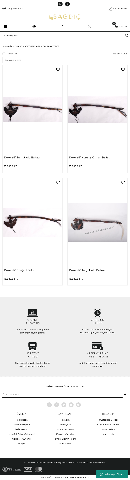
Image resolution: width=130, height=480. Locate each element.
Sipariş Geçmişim (65, 429)
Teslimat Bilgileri (21, 424)
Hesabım (65, 420)
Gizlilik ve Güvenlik (21, 439)
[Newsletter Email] (62, 394)
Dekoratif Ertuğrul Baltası (20, 270)
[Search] (65, 36)
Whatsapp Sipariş (112, 474)
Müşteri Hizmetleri (108, 420)
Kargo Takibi (108, 429)
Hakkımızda (22, 420)
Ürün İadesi (65, 443)
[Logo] (65, 16)
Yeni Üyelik (65, 424)
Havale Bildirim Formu (65, 439)
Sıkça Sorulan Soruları (108, 424)
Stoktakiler (11, 53)
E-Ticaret (57, 477)
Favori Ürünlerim (65, 434)
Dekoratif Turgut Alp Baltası (22, 157)
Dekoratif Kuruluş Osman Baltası (89, 157)
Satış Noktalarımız (16, 8)
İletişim (21, 443)
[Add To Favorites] (58, 69)
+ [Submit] (125, 394)
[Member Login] (89, 26)
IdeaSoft (46, 477)
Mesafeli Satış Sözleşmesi (21, 434)
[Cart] (120, 26)
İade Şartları (21, 429)
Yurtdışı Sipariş (120, 8)
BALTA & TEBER (51, 46)
